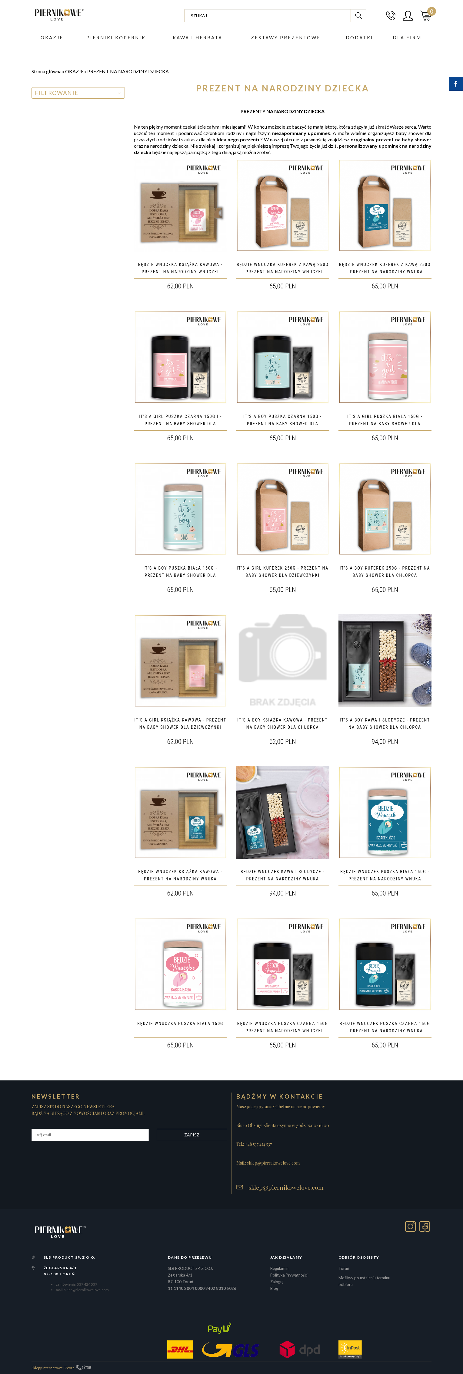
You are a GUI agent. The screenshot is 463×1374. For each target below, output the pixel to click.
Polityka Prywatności (289, 1275)
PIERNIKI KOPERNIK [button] (116, 38)
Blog (274, 1288)
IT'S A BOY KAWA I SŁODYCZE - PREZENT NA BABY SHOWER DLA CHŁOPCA (385, 724)
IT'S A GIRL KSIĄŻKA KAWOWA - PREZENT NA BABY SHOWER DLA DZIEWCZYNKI (180, 724)
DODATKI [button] (359, 38)
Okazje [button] (52, 38)
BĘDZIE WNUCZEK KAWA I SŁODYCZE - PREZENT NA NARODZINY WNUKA (283, 875)
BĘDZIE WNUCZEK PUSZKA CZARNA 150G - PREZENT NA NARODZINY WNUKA (385, 1027)
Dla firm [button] (407, 38)
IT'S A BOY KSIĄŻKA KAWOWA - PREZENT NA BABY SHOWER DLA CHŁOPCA (282, 724)
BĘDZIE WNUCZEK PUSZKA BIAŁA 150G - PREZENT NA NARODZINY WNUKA (384, 875)
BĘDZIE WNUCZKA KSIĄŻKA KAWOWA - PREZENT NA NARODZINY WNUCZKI (180, 268)
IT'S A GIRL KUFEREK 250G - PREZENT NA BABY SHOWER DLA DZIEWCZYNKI (282, 572)
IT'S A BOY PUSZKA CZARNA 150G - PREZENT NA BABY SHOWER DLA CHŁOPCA (282, 423)
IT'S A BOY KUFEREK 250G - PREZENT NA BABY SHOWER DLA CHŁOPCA (385, 572)
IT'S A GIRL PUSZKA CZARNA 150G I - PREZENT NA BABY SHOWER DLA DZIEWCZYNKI (180, 423)
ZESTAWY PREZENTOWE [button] (286, 38)
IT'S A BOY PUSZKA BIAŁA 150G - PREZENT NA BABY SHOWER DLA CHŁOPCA (180, 575)
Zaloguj (276, 1281)
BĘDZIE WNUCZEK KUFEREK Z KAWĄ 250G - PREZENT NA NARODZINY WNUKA (385, 268)
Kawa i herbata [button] (197, 38)
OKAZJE (74, 71)
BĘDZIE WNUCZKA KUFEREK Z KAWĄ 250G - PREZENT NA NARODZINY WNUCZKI (283, 268)
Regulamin (279, 1268)
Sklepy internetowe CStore (53, 1368)
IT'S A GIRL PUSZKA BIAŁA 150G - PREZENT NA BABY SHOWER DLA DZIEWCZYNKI (384, 423)
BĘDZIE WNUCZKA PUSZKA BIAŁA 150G (180, 1023)
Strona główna (47, 71)
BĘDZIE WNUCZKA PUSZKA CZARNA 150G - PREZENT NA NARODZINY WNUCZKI (282, 1027)
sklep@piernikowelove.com (286, 1187)
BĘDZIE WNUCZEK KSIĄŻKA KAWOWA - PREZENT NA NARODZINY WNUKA (180, 875)
